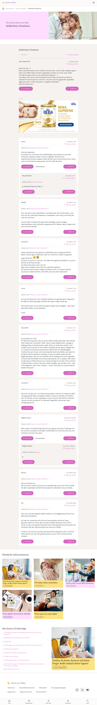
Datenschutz (11, 692)
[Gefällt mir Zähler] (72, 89)
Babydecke (8, 641)
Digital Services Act (26, 692)
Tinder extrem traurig (11, 656)
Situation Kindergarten (12, 649)
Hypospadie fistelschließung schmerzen (17, 638)
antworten (28, 166)
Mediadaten (43, 688)
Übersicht (24, 55)
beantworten (27, 89)
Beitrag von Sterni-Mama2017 (39, 148)
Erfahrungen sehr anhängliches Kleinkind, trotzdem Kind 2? (23, 645)
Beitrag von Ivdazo (36, 182)
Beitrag (37, 452)
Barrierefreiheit (41, 692)
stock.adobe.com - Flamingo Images (88, 37)
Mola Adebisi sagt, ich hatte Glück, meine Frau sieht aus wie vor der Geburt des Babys (25, 665)
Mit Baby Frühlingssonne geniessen (16, 653)
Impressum (11, 688)
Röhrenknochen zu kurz (12, 669)
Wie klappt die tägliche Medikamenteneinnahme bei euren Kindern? (23, 633)
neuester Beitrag (72, 55)
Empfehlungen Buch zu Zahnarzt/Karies (17, 660)
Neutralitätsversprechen (27, 688)
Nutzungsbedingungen (58, 688)
